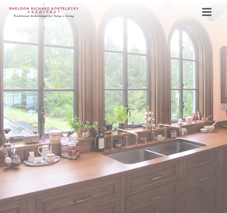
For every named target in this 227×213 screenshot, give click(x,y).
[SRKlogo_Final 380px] (44, 6)
